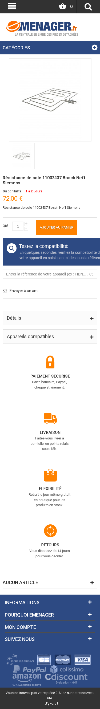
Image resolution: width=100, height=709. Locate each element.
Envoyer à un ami (24, 291)
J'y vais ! (51, 703)
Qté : (6, 226)
